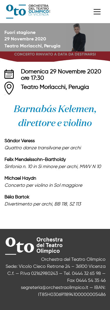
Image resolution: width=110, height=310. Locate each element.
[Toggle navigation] (97, 12)
